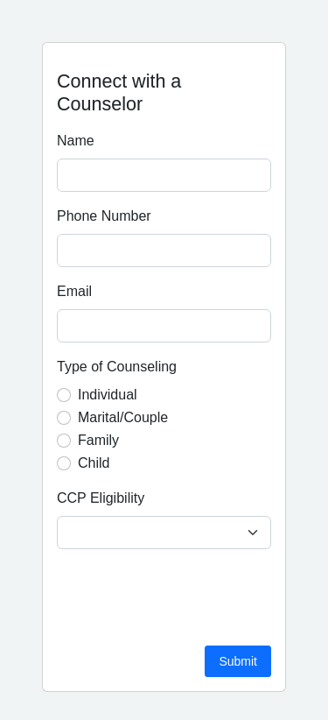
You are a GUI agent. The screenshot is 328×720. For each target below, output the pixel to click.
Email (74, 291)
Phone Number (104, 215)
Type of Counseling (117, 366)
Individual (107, 394)
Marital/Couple (123, 417)
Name (75, 140)
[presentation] (190, 597)
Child (93, 462)
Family (98, 440)
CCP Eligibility (100, 498)
